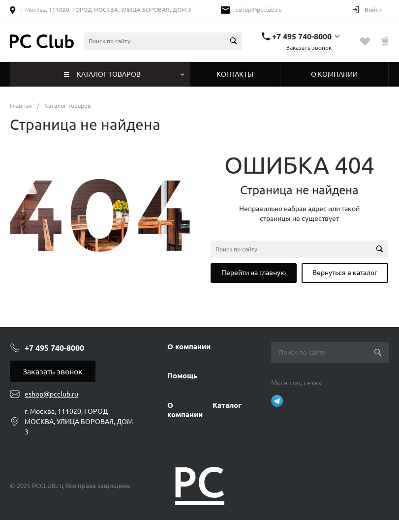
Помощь (182, 375)
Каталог (227, 405)
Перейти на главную (253, 272)
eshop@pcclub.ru (258, 9)
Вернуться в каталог (344, 272)
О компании (189, 346)
